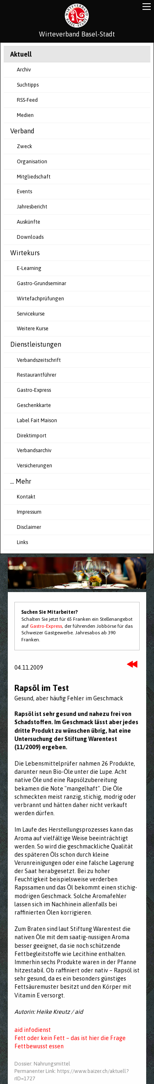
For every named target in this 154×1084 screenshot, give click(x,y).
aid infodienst (32, 1030)
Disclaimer (29, 527)
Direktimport (31, 435)
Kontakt (26, 497)
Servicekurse (31, 314)
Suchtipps (28, 85)
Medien (25, 115)
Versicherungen (34, 465)
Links (22, 542)
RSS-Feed (27, 100)
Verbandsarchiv (34, 450)
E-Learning (29, 268)
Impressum (29, 512)
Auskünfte (28, 222)
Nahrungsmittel (52, 1064)
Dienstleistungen (35, 344)
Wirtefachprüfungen (40, 298)
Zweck (24, 146)
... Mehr (20, 481)
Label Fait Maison (37, 420)
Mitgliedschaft (34, 177)
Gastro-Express (34, 390)
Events (24, 191)
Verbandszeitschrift (39, 360)
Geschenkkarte (34, 405)
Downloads (30, 237)
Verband (22, 131)
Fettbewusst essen (39, 1046)
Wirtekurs (25, 252)
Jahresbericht (32, 207)
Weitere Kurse (32, 328)
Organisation (32, 161)
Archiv (24, 69)
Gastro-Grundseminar (41, 283)
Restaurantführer (36, 375)
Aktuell (21, 54)
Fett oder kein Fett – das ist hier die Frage (70, 1038)
